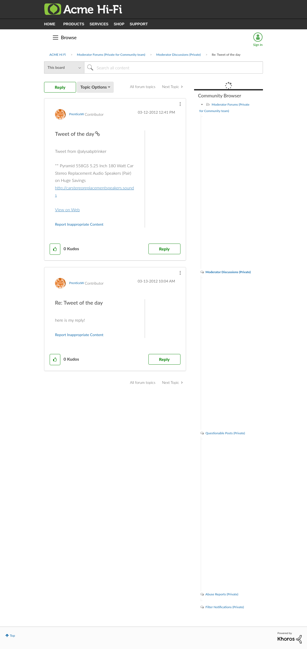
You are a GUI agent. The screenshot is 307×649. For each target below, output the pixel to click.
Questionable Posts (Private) (225, 433)
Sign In (257, 45)
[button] (180, 104)
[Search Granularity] (64, 67)
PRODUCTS (73, 24)
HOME (49, 24)
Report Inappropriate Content (79, 224)
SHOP (119, 24)
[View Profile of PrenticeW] (76, 114)
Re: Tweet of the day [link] (226, 55)
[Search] (173, 67)
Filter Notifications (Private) (225, 607)
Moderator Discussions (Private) (178, 55)
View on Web (67, 209)
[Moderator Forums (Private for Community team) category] (202, 104)
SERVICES (99, 24)
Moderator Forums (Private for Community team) (111, 55)
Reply (164, 248)
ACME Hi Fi (57, 55)
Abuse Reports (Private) (221, 594)
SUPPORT (139, 24)
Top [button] (12, 636)
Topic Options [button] (93, 86)
